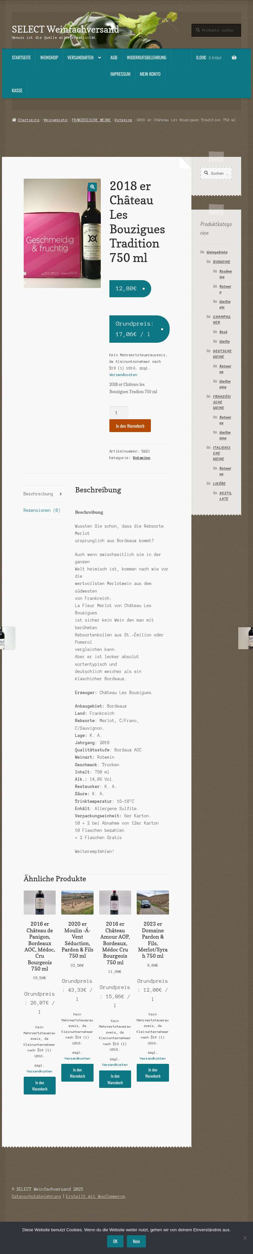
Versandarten (81, 57)
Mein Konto (150, 74)
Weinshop (49, 57)
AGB (113, 57)
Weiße (224, 341)
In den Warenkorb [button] (39, 1086)
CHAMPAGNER (222, 320)
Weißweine (225, 384)
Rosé (223, 332)
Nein (136, 1241)
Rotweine (123, 120)
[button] (92, 187)
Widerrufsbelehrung (146, 57)
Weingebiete (56, 120)
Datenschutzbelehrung (36, 1196)
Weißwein (225, 304)
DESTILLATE (225, 496)
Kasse (17, 90)
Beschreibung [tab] (38, 494)
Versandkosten (123, 375)
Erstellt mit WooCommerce (96, 1196)
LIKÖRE (219, 484)
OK (115, 1241)
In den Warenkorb (130, 426)
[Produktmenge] (118, 412)
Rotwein (225, 289)
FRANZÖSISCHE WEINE (91, 120)
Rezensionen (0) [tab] (42, 510)
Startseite (21, 57)
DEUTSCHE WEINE (222, 354)
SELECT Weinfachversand (65, 29)
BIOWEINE (221, 262)
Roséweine (225, 274)
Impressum (120, 74)
